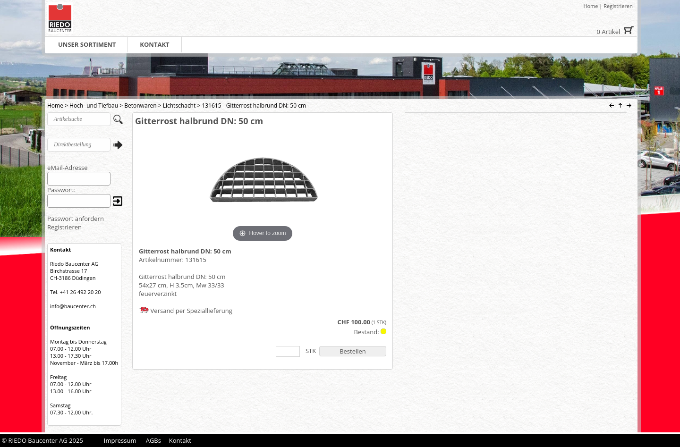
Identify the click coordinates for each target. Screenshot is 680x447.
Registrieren (618, 5)
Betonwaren (140, 105)
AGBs (153, 440)
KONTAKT (154, 44)
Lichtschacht (179, 105)
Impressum (120, 440)
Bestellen (353, 351)
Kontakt (180, 440)
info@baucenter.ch (73, 306)
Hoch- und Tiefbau (93, 105)
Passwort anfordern (75, 218)
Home (590, 5)
